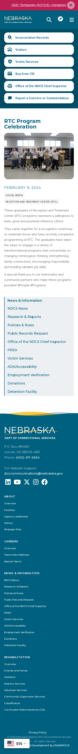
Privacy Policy (38, 732)
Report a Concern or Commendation (42, 98)
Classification (12, 703)
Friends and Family (16, 670)
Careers (11, 541)
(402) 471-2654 (28, 457)
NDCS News (17, 308)
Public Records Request (27, 333)
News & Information (24, 301)
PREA (12, 350)
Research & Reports (24, 317)
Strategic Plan (12, 529)
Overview (10, 503)
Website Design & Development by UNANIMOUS (39, 745)
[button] (39, 178)
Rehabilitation (17, 657)
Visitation (10, 677)
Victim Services (26, 62)
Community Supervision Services (24, 696)
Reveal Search (49, 19)
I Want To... (60, 19)
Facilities (9, 510)
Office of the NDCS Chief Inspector (41, 86)
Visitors (21, 50)
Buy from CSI (24, 74)
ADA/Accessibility (22, 367)
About (9, 496)
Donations (16, 383)
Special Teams (12, 561)
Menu (71, 19)
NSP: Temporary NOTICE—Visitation (39, 5)
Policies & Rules (20, 325)
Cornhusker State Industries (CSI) (24, 709)
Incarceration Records (32, 38)
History (8, 523)
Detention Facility (22, 392)
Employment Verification (28, 375)
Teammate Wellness (16, 555)
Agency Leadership (16, 516)
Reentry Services (14, 683)
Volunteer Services (15, 690)
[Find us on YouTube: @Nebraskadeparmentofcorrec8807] (17, 483)
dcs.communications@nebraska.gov (33, 473)
